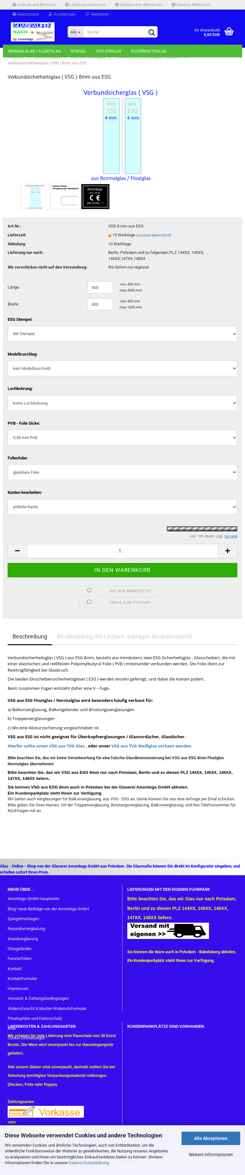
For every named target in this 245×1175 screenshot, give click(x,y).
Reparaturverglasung (26, 928)
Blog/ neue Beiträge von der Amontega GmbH (48, 908)
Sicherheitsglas (149, 51)
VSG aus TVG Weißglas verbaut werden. (151, 746)
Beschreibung (29, 636)
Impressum (18, 988)
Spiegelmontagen (23, 918)
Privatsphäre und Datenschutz (35, 1018)
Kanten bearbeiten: (25, 492)
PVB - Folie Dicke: (24, 423)
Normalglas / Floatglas (34, 51)
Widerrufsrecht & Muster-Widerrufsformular (47, 1008)
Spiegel (78, 51)
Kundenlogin (62, 14)
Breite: (13, 304)
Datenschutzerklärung (89, 1162)
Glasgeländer (20, 948)
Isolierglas (108, 51)
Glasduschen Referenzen (138, 5)
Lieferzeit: (17, 235)
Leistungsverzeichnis (85, 5)
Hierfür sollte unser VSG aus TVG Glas (46, 746)
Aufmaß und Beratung (34, 5)
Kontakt (15, 968)
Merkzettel (97, 14)
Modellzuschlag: (23, 354)
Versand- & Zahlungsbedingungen (38, 998)
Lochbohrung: (20, 388)
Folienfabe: (18, 458)
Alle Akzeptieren (210, 1138)
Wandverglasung (23, 938)
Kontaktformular (22, 978)
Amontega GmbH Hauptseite (33, 898)
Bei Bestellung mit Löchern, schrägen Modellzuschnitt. (125, 636)
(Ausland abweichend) (153, 235)
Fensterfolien (20, 958)
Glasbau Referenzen (191, 5)
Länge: (14, 287)
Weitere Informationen (211, 1154)
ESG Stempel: (20, 319)
